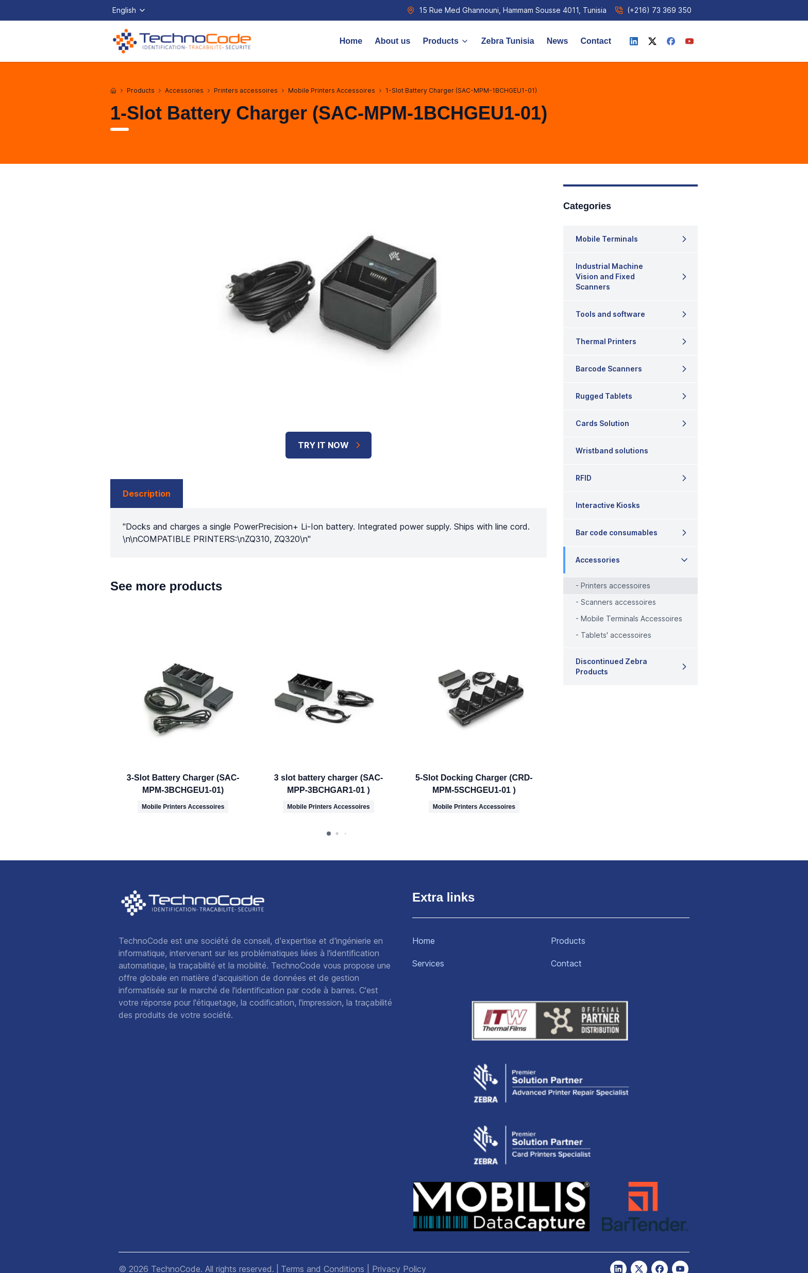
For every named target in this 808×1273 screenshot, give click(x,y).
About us (392, 41)
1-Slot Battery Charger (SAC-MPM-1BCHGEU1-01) (461, 90)
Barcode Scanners (609, 368)
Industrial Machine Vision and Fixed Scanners (609, 276)
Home (351, 41)
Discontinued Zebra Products (611, 666)
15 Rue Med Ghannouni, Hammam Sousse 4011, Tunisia (513, 10)
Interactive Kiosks (608, 505)
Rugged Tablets (604, 396)
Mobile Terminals (607, 238)
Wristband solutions (612, 450)
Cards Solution (602, 423)
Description (147, 493)
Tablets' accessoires (616, 635)
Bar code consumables (617, 532)
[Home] (113, 91)
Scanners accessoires (618, 602)
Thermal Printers (606, 341)
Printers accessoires (246, 90)
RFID (584, 477)
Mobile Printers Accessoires (331, 90)
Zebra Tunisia (507, 41)
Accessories (184, 90)
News (557, 41)
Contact (595, 41)
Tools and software (610, 314)
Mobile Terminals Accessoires (631, 618)
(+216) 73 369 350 (659, 10)
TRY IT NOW (330, 445)
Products (445, 41)
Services (428, 963)
